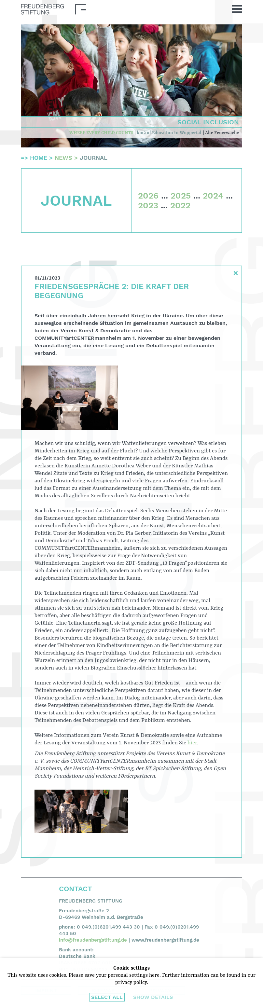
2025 (181, 195)
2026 (148, 195)
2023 (148, 205)
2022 (180, 205)
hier (192, 743)
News (63, 157)
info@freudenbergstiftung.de (93, 940)
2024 (213, 195)
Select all (107, 997)
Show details (153, 997)
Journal (93, 157)
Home (38, 157)
